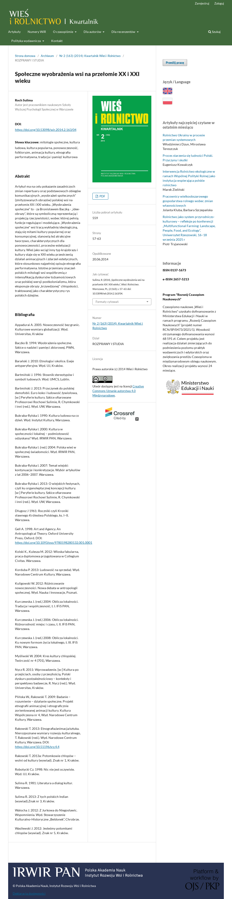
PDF (102, 196)
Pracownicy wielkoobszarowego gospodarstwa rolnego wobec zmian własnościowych (188, 200)
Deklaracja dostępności (29, 893)
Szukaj (214, 32)
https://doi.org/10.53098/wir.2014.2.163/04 (45, 130)
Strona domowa (25, 56)
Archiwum (47, 56)
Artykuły (14, 32)
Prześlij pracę (175, 62)
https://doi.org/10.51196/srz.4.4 (37, 747)
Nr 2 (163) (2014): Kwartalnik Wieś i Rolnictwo (90, 56)
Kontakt (57, 41)
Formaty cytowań (107, 302)
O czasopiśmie (63, 32)
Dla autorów (93, 32)
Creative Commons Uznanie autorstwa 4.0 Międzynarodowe (118, 391)
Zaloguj (219, 3)
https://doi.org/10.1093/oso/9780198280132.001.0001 (53, 542)
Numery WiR (37, 32)
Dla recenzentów (123, 32)
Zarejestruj (202, 3)
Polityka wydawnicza (26, 41)
